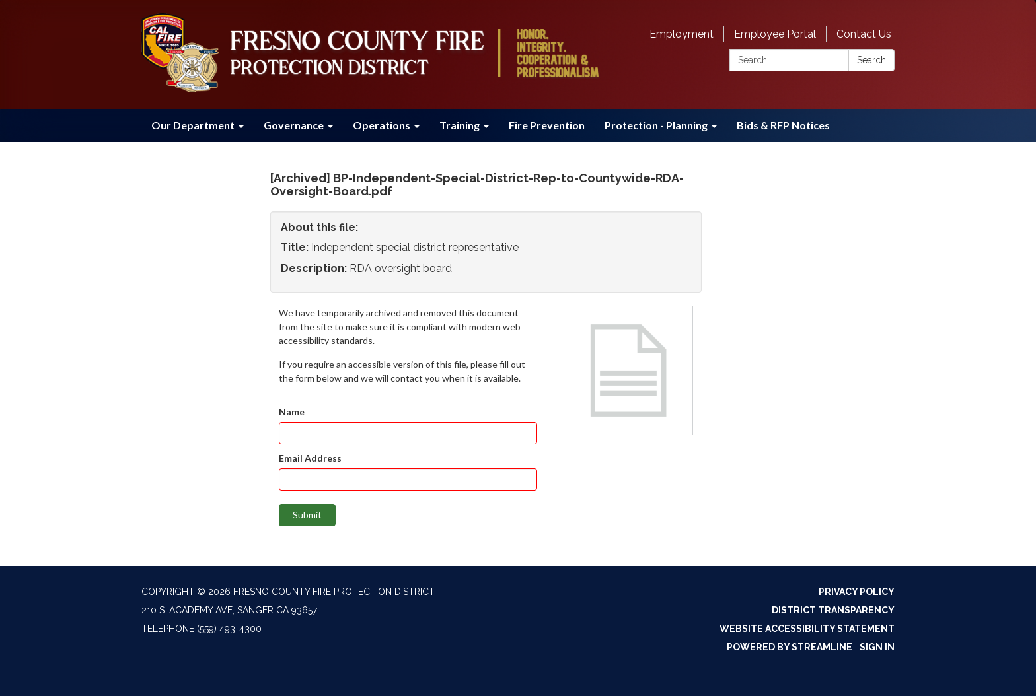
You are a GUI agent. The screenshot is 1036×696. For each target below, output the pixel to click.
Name (292, 411)
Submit (307, 514)
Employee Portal (775, 34)
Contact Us (863, 34)
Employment (681, 34)
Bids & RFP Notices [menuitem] (783, 125)
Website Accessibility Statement (807, 628)
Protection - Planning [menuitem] (656, 125)
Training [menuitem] (459, 125)
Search (871, 60)
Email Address (310, 458)
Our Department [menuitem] (193, 125)
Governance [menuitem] (294, 125)
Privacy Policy (857, 591)
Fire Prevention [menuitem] (547, 125)
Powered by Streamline (789, 647)
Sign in (877, 647)
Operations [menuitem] (381, 125)
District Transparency (833, 610)
